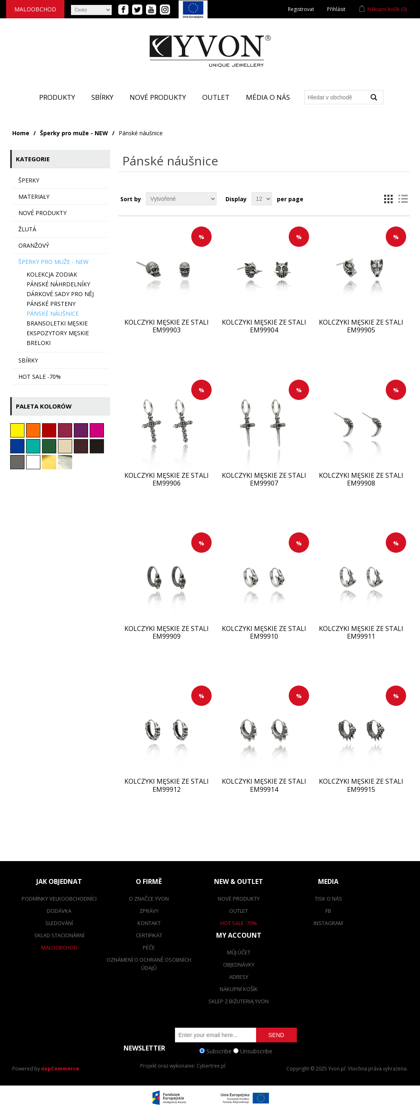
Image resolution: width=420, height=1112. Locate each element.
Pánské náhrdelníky (58, 284)
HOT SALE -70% (39, 376)
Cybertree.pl (211, 1065)
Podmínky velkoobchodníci (59, 898)
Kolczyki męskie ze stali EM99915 (361, 785)
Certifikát (149, 935)
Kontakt (149, 923)
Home (20, 133)
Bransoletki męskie (57, 323)
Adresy (238, 976)
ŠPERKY (28, 180)
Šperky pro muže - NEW (74, 133)
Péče (149, 947)
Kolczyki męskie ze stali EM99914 (264, 785)
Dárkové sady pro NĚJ (60, 294)
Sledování (59, 923)
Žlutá (27, 229)
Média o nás (268, 97)
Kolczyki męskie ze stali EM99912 (166, 785)
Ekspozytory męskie (58, 333)
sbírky (28, 360)
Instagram (328, 923)
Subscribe (219, 1051)
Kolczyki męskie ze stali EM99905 (361, 326)
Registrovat (301, 9)
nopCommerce (60, 1068)
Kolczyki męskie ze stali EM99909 (166, 632)
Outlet (216, 97)
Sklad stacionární (59, 935)
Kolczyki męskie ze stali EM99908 (361, 479)
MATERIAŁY (33, 196)
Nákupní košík (239, 989)
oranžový (33, 245)
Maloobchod (35, 9)
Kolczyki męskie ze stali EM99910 (264, 632)
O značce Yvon (149, 898)
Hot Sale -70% (238, 923)
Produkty (57, 97)
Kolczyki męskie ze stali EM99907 (264, 479)
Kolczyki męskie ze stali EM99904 (264, 326)
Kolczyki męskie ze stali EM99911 (361, 632)
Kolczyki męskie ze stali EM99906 (166, 479)
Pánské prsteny (51, 304)
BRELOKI (39, 343)
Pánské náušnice (53, 313)
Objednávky (238, 964)
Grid (388, 198)
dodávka (59, 910)
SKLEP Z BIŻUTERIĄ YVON (238, 1001)
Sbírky (102, 97)
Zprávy (149, 910)
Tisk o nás (328, 898)
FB (328, 910)
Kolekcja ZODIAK (52, 274)
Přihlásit (336, 9)
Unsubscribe (256, 1051)
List (403, 198)
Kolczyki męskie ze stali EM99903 (166, 326)
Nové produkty (158, 97)
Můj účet (238, 952)
